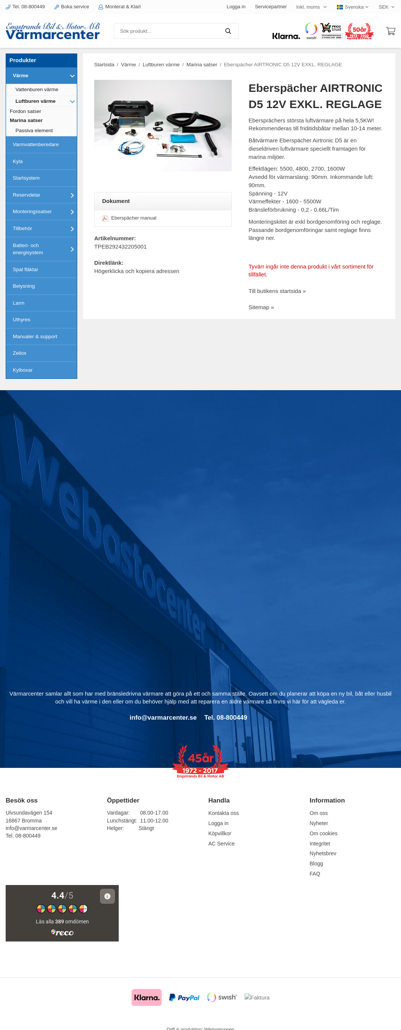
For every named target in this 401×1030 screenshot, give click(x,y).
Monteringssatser (45, 211)
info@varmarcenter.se (31, 828)
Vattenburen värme (36, 89)
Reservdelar (45, 195)
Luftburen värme (46, 101)
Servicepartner (271, 6)
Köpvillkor (219, 833)
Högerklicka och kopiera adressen (136, 271)
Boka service (71, 6)
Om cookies (324, 833)
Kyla (18, 161)
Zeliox (19, 353)
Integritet (320, 844)
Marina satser (26, 120)
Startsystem (26, 178)
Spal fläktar (25, 269)
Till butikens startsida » (277, 291)
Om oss (319, 813)
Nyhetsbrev (323, 853)
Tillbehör (45, 228)
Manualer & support (35, 336)
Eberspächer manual (129, 218)
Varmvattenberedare (36, 144)
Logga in (236, 6)
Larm (18, 303)
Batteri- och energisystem (45, 249)
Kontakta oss (223, 813)
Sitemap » (261, 307)
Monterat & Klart (119, 6)
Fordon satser (25, 111)
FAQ (315, 874)
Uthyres (22, 319)
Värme (45, 75)
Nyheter (319, 823)
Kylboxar (23, 370)
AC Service (221, 844)
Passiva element (34, 130)
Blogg (316, 864)
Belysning (24, 286)
